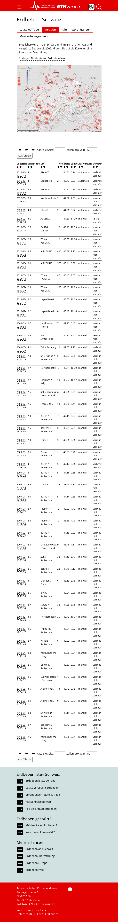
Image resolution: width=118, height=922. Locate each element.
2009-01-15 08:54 (21, 522)
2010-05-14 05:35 (21, 702)
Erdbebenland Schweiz (40, 849)
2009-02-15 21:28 (21, 546)
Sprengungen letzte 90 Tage (43, 794)
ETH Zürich (51, 914)
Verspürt (50, 30)
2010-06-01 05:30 (21, 738)
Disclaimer (41, 910)
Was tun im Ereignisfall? (40, 832)
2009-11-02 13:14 (21, 606)
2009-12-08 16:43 (21, 618)
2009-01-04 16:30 (21, 465)
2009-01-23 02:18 (21, 486)
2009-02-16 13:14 (21, 558)
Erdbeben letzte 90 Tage (40, 780)
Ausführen (24, 156)
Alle (64, 30)
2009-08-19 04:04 (21, 429)
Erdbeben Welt (35, 870)
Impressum (24, 910)
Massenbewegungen (33, 36)
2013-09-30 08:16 (21, 229)
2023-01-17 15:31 (21, 211)
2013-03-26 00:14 (21, 277)
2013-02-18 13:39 (21, 289)
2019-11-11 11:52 (21, 191)
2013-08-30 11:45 (21, 241)
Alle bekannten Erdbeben (41, 809)
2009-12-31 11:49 (21, 642)
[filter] (20, 167)
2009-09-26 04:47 (21, 441)
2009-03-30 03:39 (21, 570)
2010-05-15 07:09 (21, 714)
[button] (19, 7)
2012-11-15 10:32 (21, 253)
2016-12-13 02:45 (21, 182)
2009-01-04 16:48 (21, 474)
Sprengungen (81, 30)
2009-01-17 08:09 (21, 498)
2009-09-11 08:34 (21, 453)
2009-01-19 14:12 (21, 510)
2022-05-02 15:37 (21, 200)
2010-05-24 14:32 (21, 678)
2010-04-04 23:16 (21, 654)
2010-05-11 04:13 (21, 690)
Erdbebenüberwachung (40, 856)
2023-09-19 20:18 (21, 220)
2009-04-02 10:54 (21, 325)
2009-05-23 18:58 (21, 369)
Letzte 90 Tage (29, 30)
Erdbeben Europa (36, 863)
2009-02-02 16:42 (21, 534)
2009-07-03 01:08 (21, 393)
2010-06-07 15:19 (21, 726)
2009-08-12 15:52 (21, 417)
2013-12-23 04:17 (21, 301)
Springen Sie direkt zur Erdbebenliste (42, 58)
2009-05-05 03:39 (21, 349)
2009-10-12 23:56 (21, 594)
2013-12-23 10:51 (21, 313)
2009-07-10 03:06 (21, 405)
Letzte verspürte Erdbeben (42, 787)
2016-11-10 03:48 (21, 174)
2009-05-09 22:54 (21, 337)
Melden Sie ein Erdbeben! (41, 825)
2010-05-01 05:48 (21, 666)
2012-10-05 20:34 (21, 265)
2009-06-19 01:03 (21, 381)
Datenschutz (24, 914)
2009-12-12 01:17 (21, 630)
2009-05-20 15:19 (21, 357)
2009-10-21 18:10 (21, 582)
